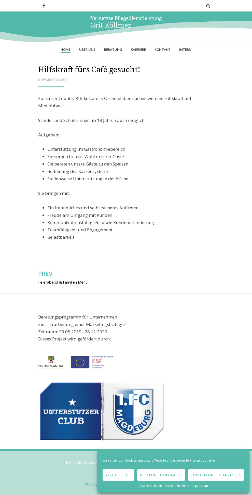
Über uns (87, 49)
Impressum (200, 486)
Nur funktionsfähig (161, 474)
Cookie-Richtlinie (151, 486)
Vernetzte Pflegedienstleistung (126, 18)
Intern (185, 49)
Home (66, 49)
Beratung (113, 49)
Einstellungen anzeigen (216, 474)
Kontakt (163, 49)
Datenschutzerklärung (90, 462)
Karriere (138, 49)
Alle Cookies (118, 474)
